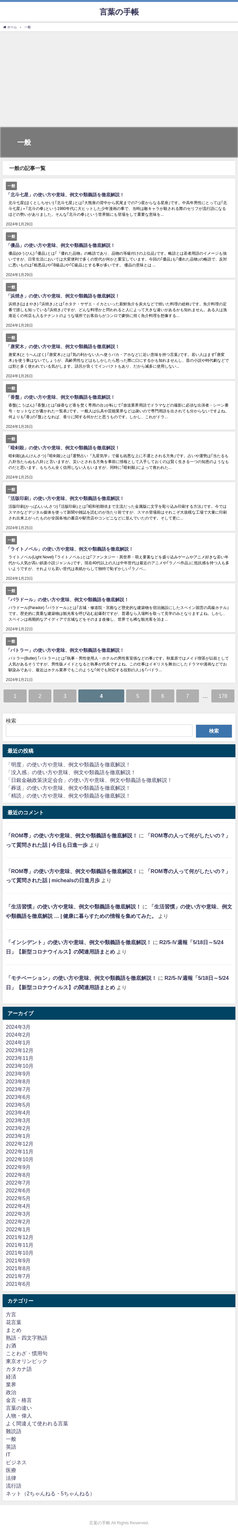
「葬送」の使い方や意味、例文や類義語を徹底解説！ (68, 787)
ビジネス (16, 1462)
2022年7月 (18, 1182)
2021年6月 (18, 1283)
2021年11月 (19, 1245)
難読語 (13, 1431)
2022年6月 (18, 1190)
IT (8, 1454)
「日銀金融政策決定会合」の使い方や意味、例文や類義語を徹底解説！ (89, 780)
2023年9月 (18, 1073)
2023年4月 (18, 1112)
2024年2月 (18, 1034)
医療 (11, 1470)
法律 (11, 1477)
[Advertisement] (119, 79)
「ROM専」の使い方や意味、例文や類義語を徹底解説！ (72, 835)
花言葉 (13, 1322)
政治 (11, 1392)
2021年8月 (18, 1268)
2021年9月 (18, 1260)
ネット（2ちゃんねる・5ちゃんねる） (50, 1493)
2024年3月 (18, 1026)
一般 (11, 1439)
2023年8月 (18, 1081)
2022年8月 (18, 1174)
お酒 (11, 1345)
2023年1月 (18, 1135)
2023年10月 (19, 1065)
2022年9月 (18, 1167)
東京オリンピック (26, 1361)
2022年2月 (18, 1221)
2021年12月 (19, 1237)
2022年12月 (19, 1143)
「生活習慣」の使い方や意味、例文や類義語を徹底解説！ (73, 906)
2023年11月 (19, 1058)
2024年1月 (18, 1042)
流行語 (13, 1485)
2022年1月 (18, 1229)
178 (222, 696)
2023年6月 (18, 1097)
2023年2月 (18, 1128)
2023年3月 (18, 1120)
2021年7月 (18, 1276)
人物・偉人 (19, 1415)
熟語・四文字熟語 (26, 1337)
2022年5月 (18, 1198)
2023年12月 (19, 1050)
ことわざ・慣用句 (26, 1353)
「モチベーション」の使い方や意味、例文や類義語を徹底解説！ (81, 977)
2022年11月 (19, 1151)
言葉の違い (19, 1407)
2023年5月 (18, 1104)
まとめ (13, 1330)
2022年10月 (19, 1159)
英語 (11, 1446)
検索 (11, 720)
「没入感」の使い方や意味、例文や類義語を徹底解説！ (71, 772)
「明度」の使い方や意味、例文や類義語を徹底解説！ (68, 764)
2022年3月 (18, 1213)
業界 (11, 1384)
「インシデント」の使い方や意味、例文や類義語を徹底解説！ (79, 942)
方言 (11, 1314)
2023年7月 (18, 1089)
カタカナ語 (19, 1368)
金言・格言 (19, 1400)
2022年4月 (18, 1206)
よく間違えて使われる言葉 (37, 1423)
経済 (11, 1376)
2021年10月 (19, 1252)
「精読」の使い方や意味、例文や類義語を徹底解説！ (68, 795)
